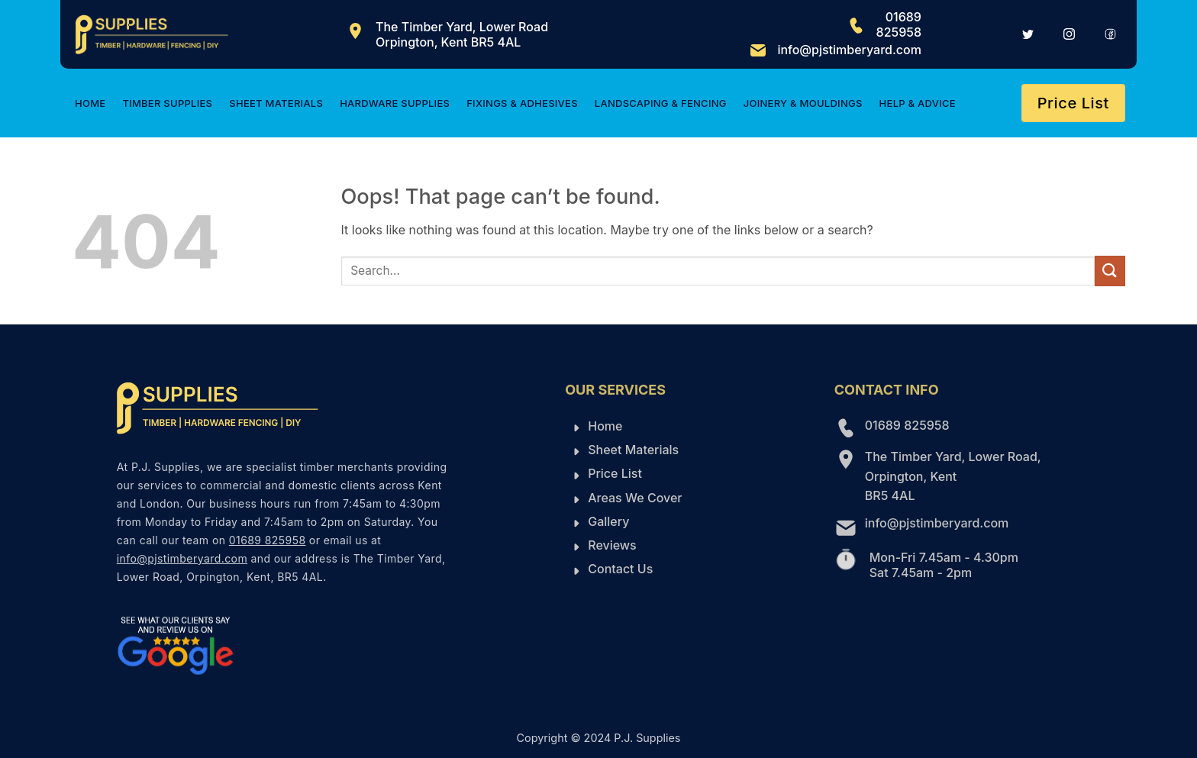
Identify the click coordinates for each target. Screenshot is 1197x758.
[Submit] (1110, 270)
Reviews (612, 545)
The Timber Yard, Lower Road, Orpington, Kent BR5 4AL (953, 476)
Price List (615, 473)
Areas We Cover (635, 497)
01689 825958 (898, 24)
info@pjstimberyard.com (849, 49)
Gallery (608, 521)
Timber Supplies (167, 103)
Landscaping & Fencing (661, 103)
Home (90, 103)
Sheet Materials (276, 103)
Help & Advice (917, 103)
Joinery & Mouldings (803, 103)
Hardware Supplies (395, 103)
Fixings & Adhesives (522, 103)
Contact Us (620, 568)
